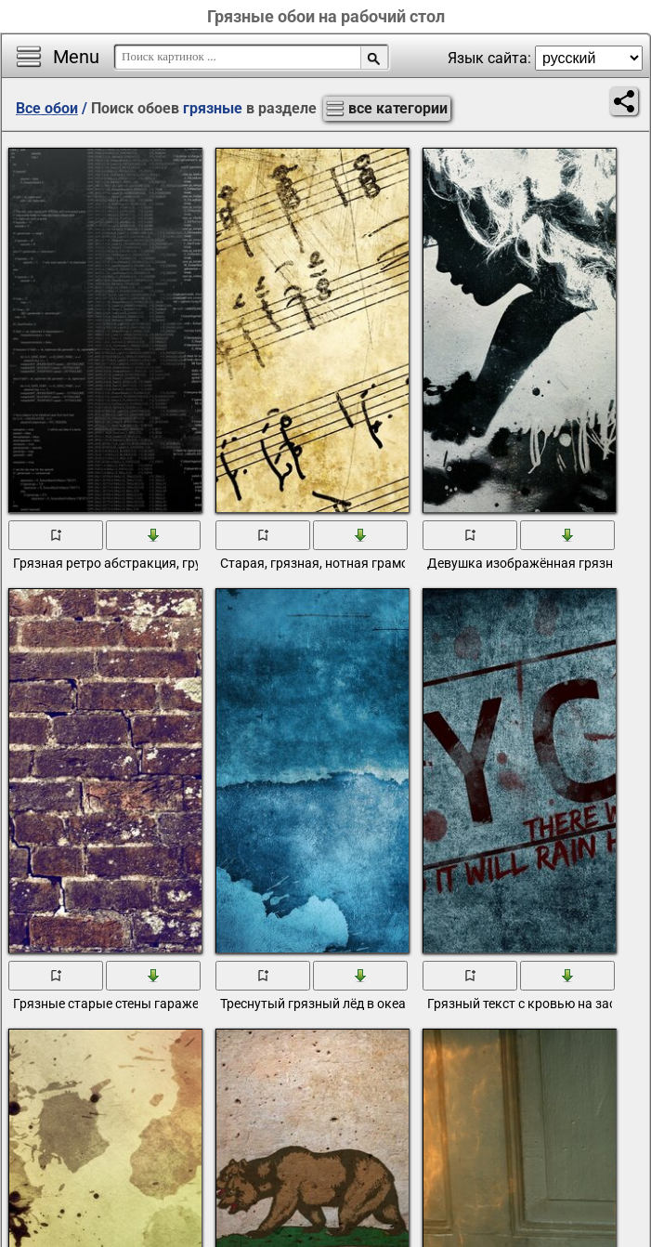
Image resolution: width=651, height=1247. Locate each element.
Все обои (47, 108)
